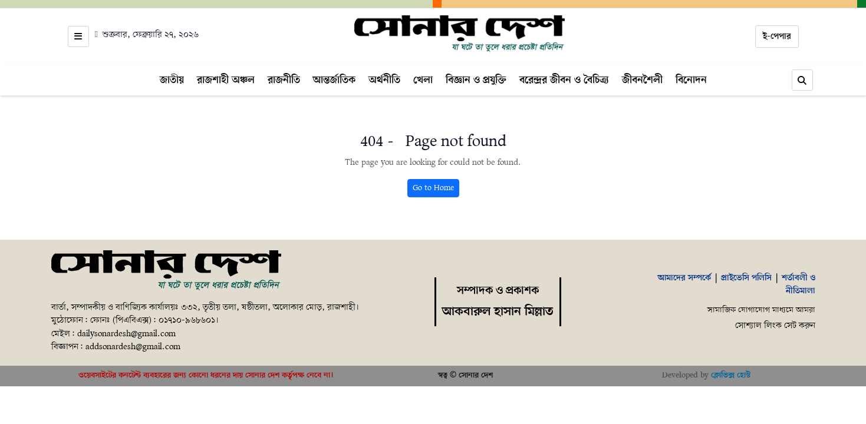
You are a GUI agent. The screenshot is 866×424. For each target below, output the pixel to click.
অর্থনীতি (384, 80)
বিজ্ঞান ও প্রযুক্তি (476, 80)
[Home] (459, 34)
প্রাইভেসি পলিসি (746, 278)
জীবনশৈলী (642, 80)
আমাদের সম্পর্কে (684, 278)
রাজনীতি (284, 80)
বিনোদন (691, 80)
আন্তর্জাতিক (334, 80)
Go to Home (433, 188)
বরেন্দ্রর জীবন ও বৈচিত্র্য (564, 80)
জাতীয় (172, 80)
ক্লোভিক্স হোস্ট (730, 375)
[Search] (802, 80)
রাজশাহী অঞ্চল (226, 80)
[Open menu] (78, 36)
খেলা (423, 80)
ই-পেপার (777, 36)
